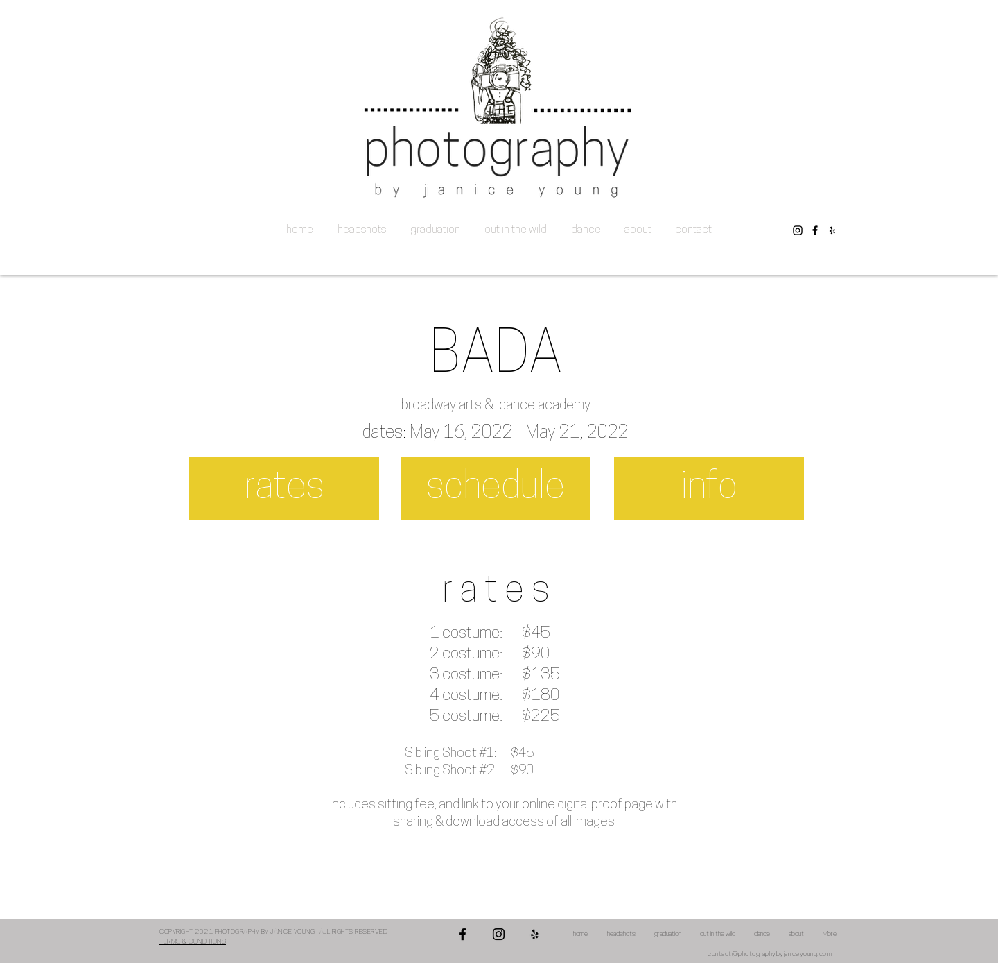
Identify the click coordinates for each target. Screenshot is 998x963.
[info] (709, 488)
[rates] (284, 488)
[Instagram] (797, 230)
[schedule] (495, 488)
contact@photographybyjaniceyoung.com (770, 954)
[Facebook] (815, 230)
